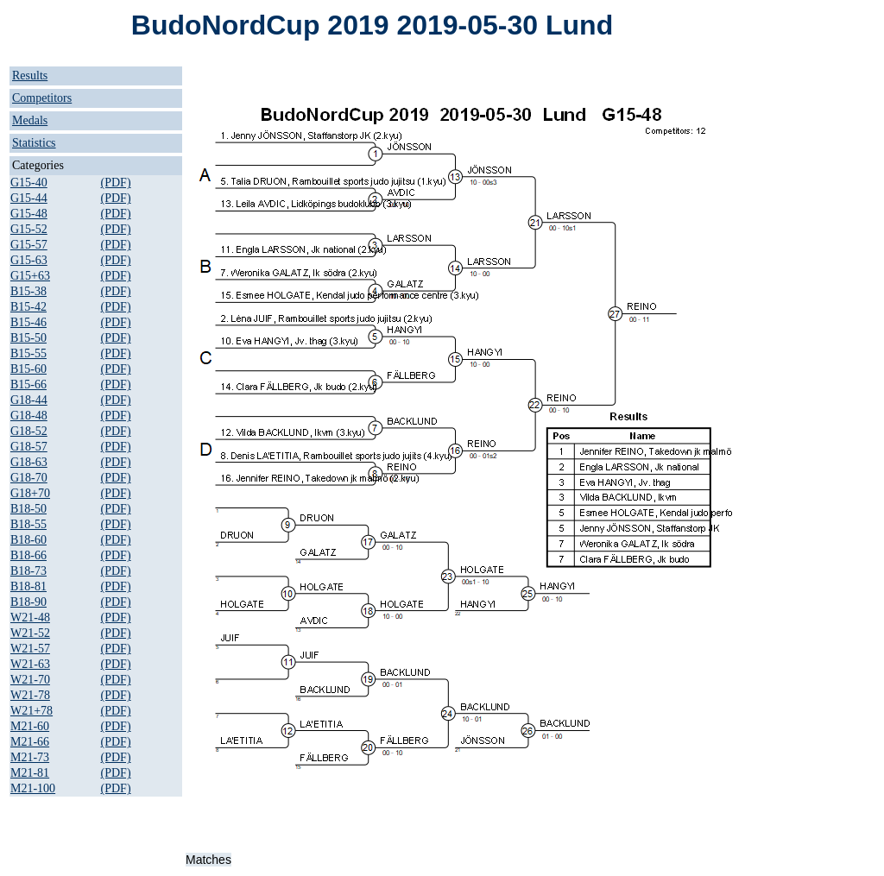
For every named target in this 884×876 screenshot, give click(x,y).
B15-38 (28, 291)
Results (29, 75)
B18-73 (28, 570)
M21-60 (29, 726)
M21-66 (29, 741)
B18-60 (28, 539)
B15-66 (28, 384)
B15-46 (28, 322)
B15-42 (28, 306)
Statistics (34, 142)
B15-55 (28, 353)
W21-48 (30, 617)
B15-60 (28, 368)
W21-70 (30, 679)
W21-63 (30, 664)
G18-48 (28, 415)
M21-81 (29, 772)
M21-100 (32, 788)
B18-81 (28, 586)
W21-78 (30, 695)
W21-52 (30, 633)
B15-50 (28, 337)
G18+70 (30, 493)
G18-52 (28, 431)
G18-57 (28, 446)
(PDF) (116, 182)
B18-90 (28, 602)
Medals (29, 120)
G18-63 (28, 462)
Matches (208, 860)
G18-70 (28, 477)
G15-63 (28, 260)
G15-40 (28, 182)
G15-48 (28, 213)
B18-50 (28, 508)
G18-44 (28, 400)
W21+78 (31, 710)
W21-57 (30, 648)
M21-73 (29, 757)
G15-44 (28, 198)
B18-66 (28, 555)
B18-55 (28, 524)
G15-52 (28, 229)
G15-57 (28, 244)
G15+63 (30, 275)
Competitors (42, 97)
